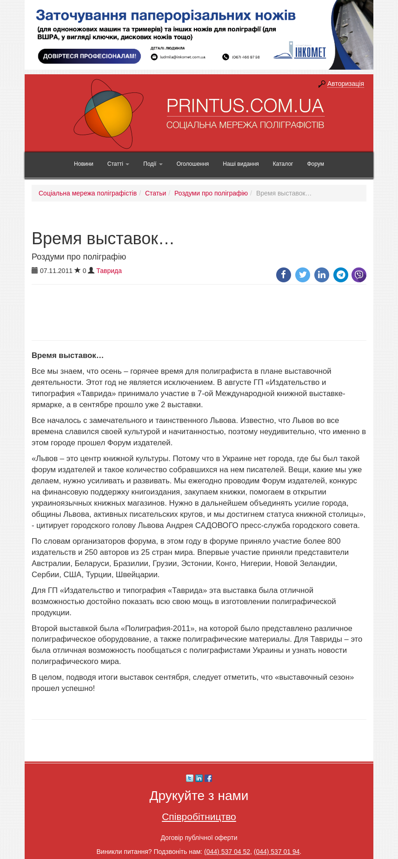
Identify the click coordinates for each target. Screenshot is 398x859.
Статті (118, 164)
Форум (315, 164)
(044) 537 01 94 (277, 851)
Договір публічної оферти (198, 837)
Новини (83, 164)
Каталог (283, 164)
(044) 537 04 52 (227, 851)
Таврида (109, 270)
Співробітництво (199, 816)
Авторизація (345, 83)
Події (152, 164)
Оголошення (193, 164)
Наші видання (241, 164)
